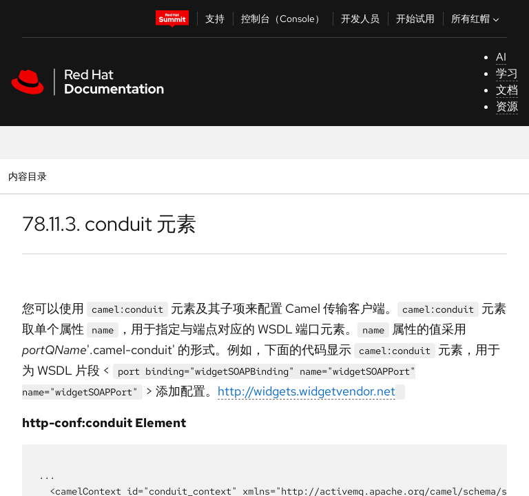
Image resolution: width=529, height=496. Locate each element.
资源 (507, 106)
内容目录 (27, 176)
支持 (215, 18)
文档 (507, 90)
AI (501, 57)
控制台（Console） (282, 18)
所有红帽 (476, 18)
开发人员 (360, 18)
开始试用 (415, 18)
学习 (507, 73)
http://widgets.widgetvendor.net (306, 391)
